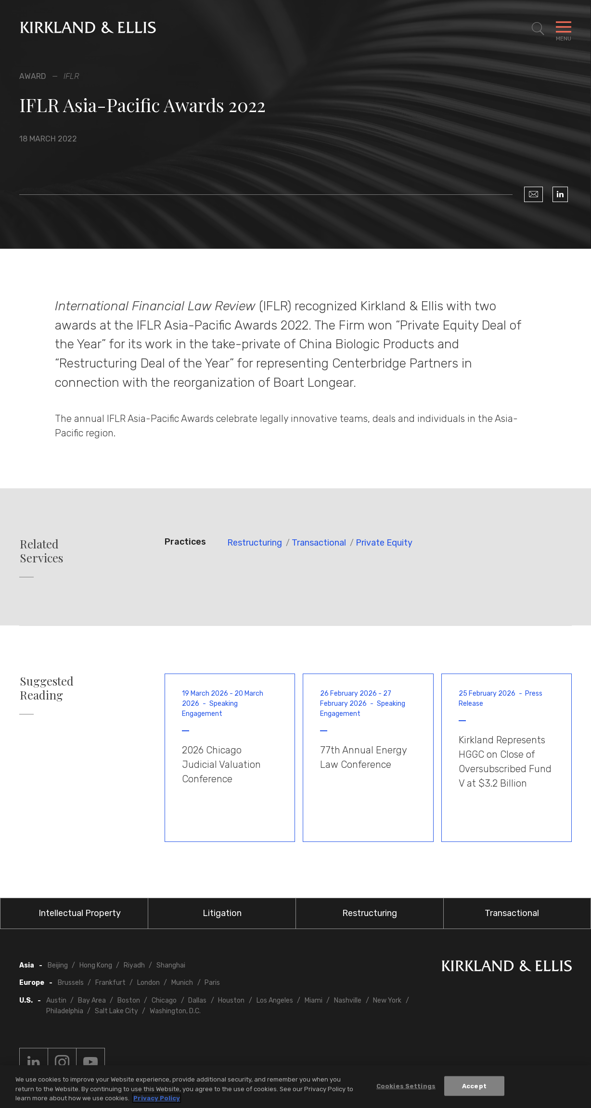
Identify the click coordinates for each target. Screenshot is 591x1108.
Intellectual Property (80, 913)
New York (387, 1000)
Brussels (71, 983)
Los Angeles (275, 1000)
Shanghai (170, 965)
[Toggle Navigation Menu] (563, 29)
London (148, 983)
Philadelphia (64, 1011)
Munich (182, 983)
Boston (128, 1000)
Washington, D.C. (175, 1011)
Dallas (197, 1000)
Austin (56, 1000)
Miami (313, 1000)
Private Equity (384, 542)
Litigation (222, 913)
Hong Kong (95, 965)
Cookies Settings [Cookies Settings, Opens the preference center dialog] (406, 1086)
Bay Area (92, 1000)
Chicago (164, 1000)
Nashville (347, 1000)
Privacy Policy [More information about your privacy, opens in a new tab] (156, 1098)
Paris (212, 983)
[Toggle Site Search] (538, 29)
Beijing (58, 965)
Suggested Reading (47, 688)
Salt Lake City (116, 1011)
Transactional (319, 542)
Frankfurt (110, 983)
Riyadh (134, 965)
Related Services (41, 550)
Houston (231, 1000)
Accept (474, 1086)
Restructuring (254, 542)
